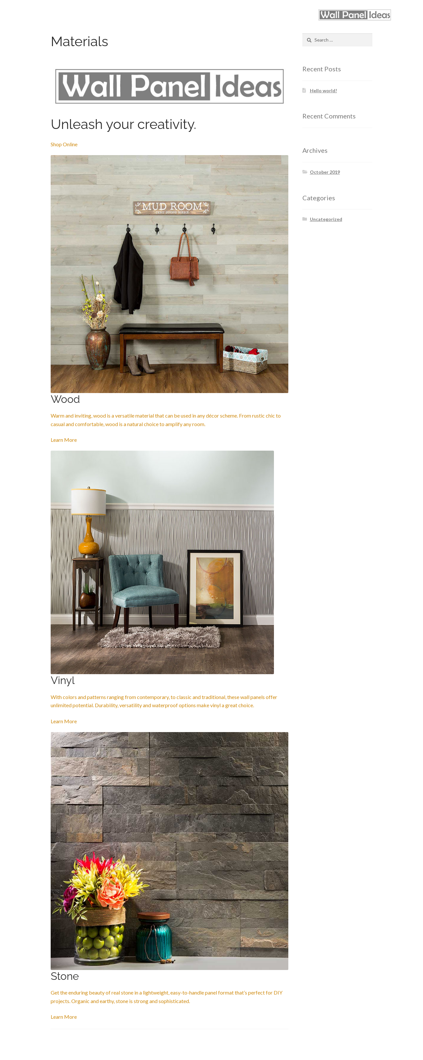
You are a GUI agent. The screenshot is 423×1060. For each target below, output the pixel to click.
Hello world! (323, 90)
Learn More (64, 440)
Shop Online (64, 144)
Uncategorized (326, 219)
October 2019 (325, 172)
